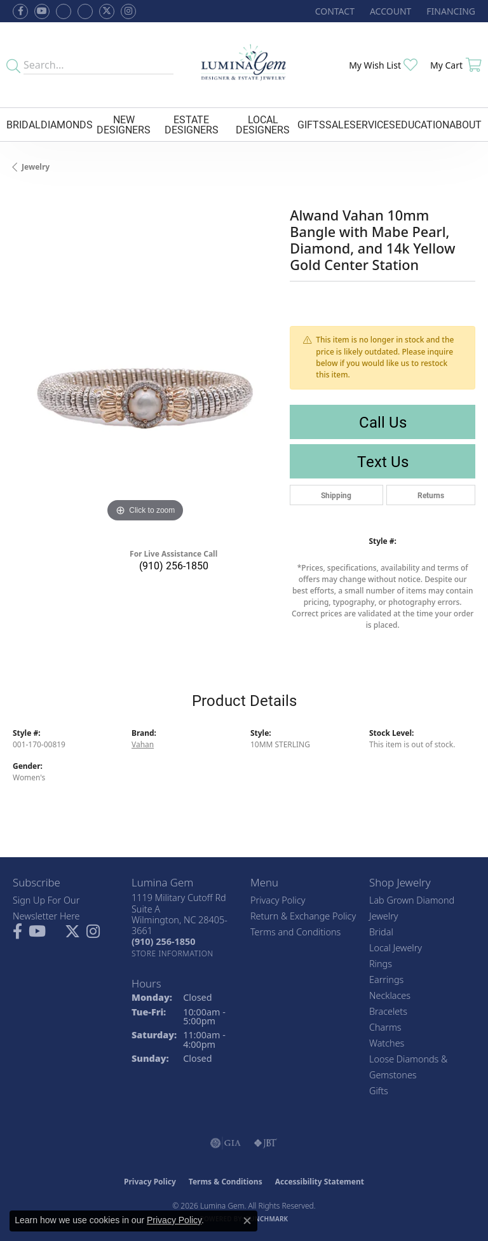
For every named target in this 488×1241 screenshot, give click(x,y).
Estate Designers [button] (192, 124)
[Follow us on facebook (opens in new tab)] (20, 11)
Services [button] (372, 124)
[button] (389, 11)
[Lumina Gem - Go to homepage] (244, 64)
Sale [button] (337, 124)
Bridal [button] (23, 124)
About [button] (465, 124)
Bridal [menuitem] (381, 932)
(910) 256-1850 (173, 565)
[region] (145, 393)
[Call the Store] (163, 941)
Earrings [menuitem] (386, 979)
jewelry (36, 166)
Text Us (383, 461)
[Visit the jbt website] (266, 1143)
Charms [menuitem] (385, 1027)
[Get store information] (173, 953)
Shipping (336, 495)
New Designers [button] (124, 124)
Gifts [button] (311, 124)
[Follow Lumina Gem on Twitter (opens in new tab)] (106, 11)
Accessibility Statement (319, 1181)
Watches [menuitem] (386, 1043)
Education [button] (422, 124)
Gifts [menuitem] (378, 1091)
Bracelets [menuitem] (388, 1011)
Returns (430, 495)
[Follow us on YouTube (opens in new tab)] (42, 11)
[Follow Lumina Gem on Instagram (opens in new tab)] (128, 11)
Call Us (383, 422)
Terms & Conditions (225, 1181)
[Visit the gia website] (225, 1143)
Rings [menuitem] (380, 964)
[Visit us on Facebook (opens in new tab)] (63, 11)
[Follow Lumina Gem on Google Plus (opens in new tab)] (85, 11)
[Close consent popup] (247, 1220)
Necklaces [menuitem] (389, 995)
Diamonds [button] (67, 124)
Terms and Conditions (295, 932)
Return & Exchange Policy (303, 916)
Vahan (143, 744)
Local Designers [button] (263, 124)
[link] (334, 11)
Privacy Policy (278, 900)
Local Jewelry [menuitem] (395, 948)
